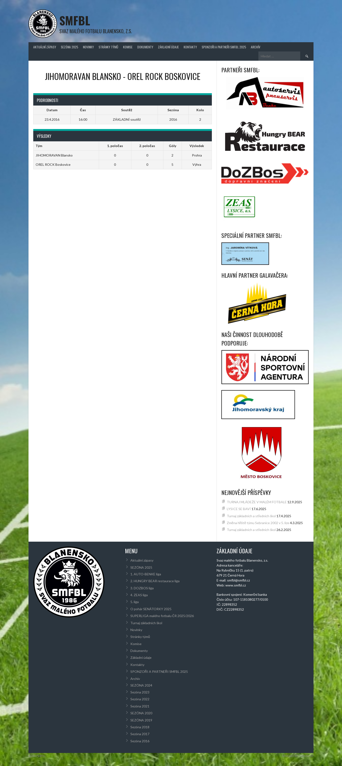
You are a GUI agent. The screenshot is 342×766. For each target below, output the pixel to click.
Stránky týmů (108, 46)
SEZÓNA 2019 (141, 720)
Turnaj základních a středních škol (251, 516)
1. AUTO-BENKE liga (145, 574)
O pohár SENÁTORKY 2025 (150, 609)
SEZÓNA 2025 (69, 46)
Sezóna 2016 (139, 741)
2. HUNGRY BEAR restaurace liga (155, 581)
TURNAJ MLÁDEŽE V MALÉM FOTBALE (257, 502)
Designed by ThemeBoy (298, 755)
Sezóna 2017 (139, 734)
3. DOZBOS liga (142, 588)
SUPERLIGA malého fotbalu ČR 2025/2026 (162, 616)
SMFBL (74, 20)
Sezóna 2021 (139, 706)
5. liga (134, 602)
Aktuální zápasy (44, 46)
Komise (128, 46)
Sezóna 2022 (139, 699)
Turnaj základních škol (146, 623)
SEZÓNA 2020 (141, 713)
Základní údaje (168, 46)
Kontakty (190, 46)
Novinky (88, 46)
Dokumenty (145, 46)
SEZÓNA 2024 (141, 685)
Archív (255, 46)
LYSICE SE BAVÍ (239, 509)
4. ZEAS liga (139, 595)
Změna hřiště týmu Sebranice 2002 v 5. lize (258, 523)
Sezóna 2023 (139, 692)
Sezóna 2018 (139, 727)
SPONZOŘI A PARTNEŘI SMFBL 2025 (224, 46)
